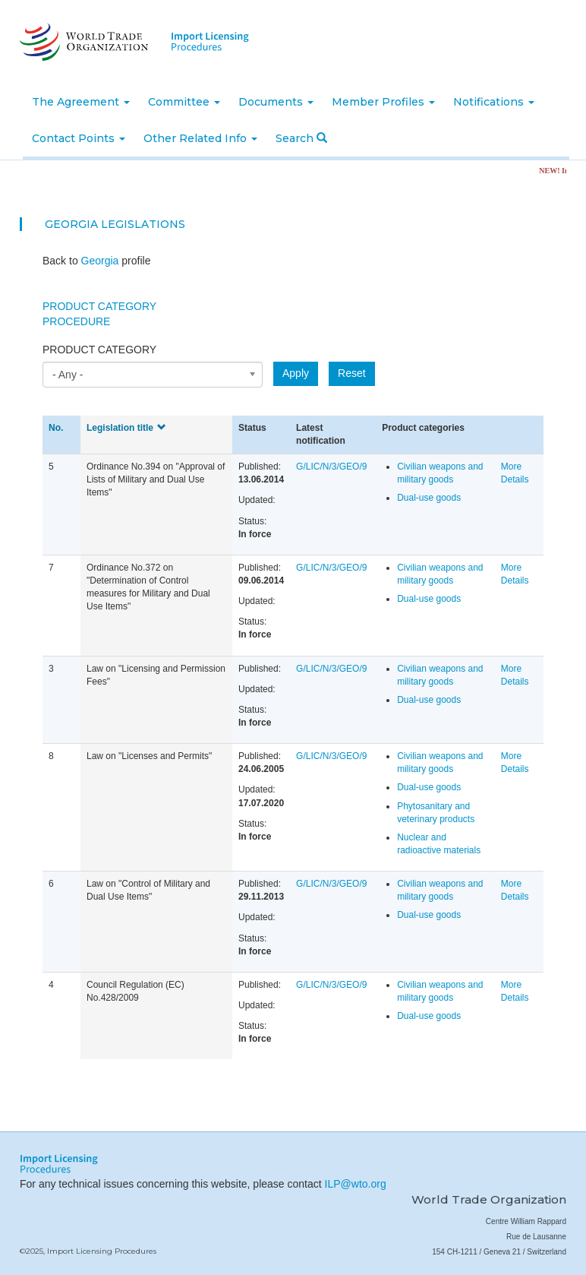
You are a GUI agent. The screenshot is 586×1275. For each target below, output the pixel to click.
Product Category (99, 306)
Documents (275, 102)
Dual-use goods (429, 497)
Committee (184, 102)
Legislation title (126, 427)
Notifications (493, 102)
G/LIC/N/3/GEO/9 (331, 466)
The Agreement (81, 102)
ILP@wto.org (355, 1184)
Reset (352, 373)
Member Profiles (383, 102)
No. (56, 427)
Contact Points (78, 138)
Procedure (76, 321)
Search (301, 138)
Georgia (71, 224)
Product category (99, 349)
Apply (295, 373)
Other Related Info (200, 138)
